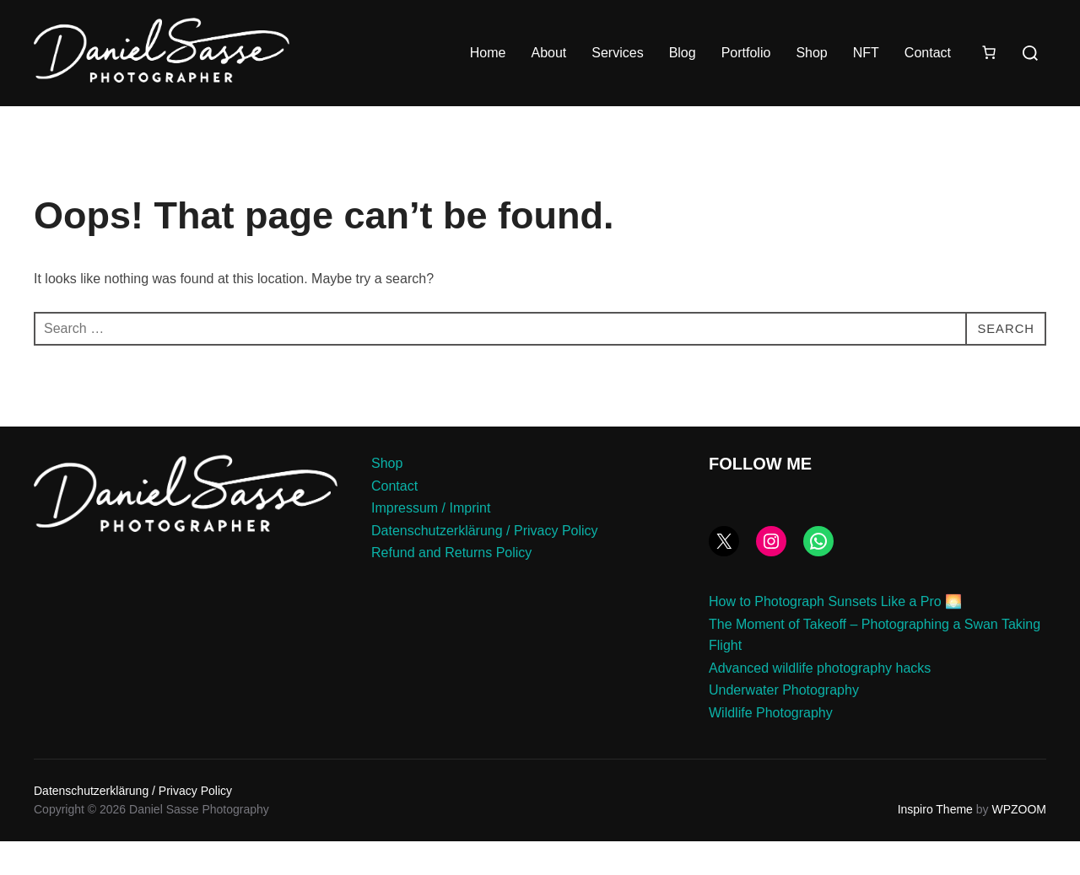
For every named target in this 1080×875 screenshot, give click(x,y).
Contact (927, 53)
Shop (811, 53)
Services (617, 53)
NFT (866, 53)
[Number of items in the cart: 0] (989, 52)
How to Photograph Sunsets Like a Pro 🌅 (835, 635)
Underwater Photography (784, 724)
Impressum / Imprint (430, 541)
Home (488, 53)
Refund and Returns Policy (451, 586)
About (548, 53)
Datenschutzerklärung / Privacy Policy (484, 563)
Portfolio (746, 53)
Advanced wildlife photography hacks (820, 701)
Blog (682, 53)
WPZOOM (1018, 843)
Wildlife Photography (771, 746)
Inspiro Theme (935, 843)
